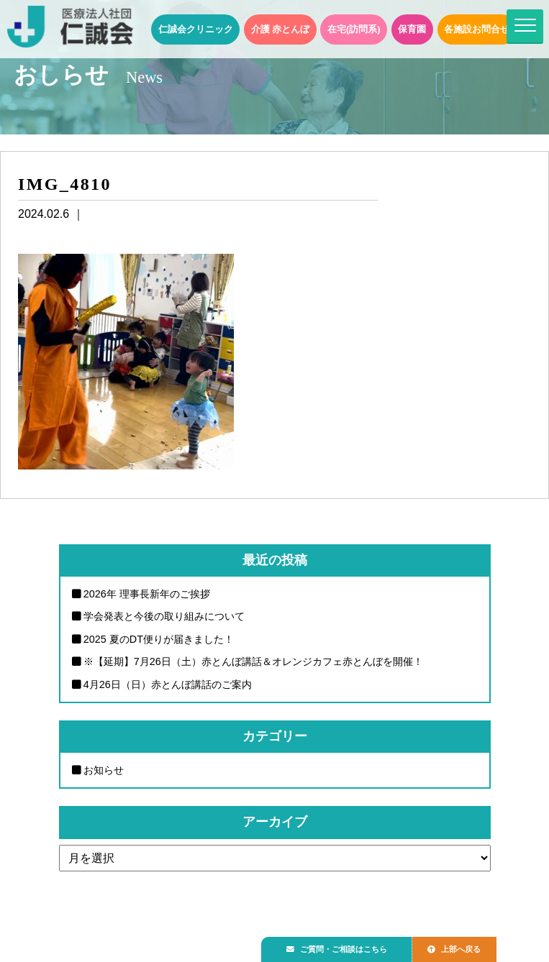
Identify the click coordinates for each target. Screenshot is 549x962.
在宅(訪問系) (354, 29)
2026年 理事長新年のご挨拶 (146, 594)
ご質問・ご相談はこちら (342, 945)
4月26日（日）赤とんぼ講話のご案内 (167, 684)
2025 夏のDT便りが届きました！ (158, 639)
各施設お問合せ (476, 29)
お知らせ (103, 770)
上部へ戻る (469, 945)
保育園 (412, 29)
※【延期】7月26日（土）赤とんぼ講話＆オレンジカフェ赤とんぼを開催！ (253, 661)
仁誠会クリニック (195, 29)
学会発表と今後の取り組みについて (164, 616)
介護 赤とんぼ (280, 29)
